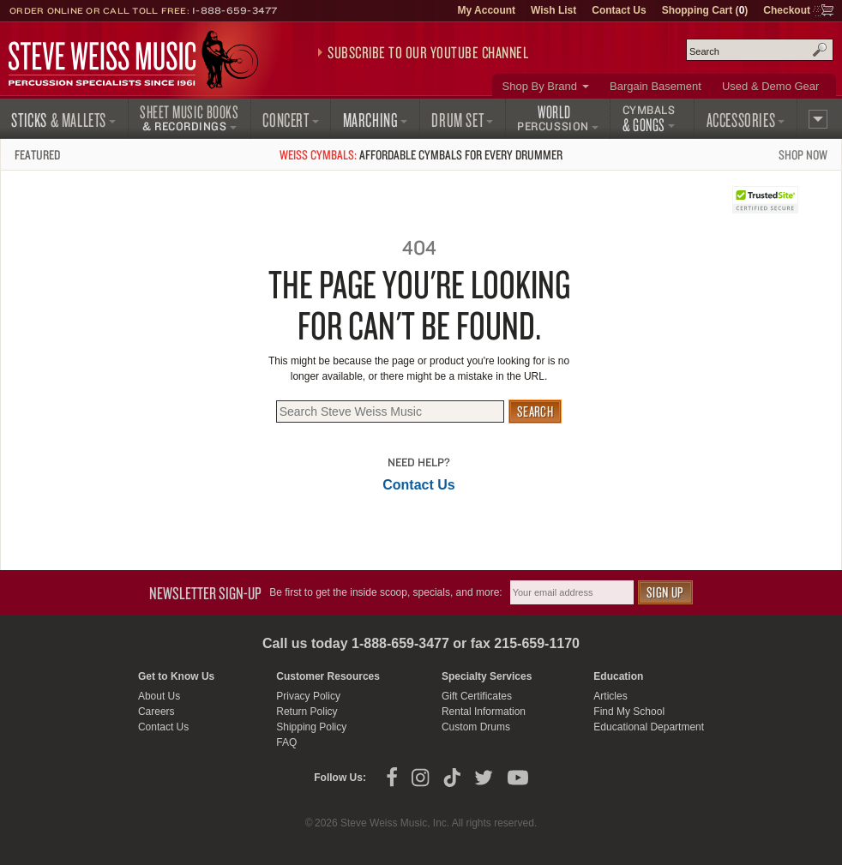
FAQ (286, 742)
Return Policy (306, 712)
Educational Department (648, 727)
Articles (610, 696)
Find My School (629, 712)
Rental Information (484, 712)
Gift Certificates (477, 696)
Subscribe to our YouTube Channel (428, 52)
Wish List (553, 10)
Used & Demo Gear (770, 86)
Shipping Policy (311, 727)
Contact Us (619, 10)
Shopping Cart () (705, 10)
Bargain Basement (655, 86)
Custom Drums (476, 727)
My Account (486, 10)
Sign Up (665, 592)
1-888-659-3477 (235, 10)
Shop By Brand (539, 86)
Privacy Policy (308, 696)
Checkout (786, 10)
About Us (159, 696)
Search (820, 49)
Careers (156, 712)
